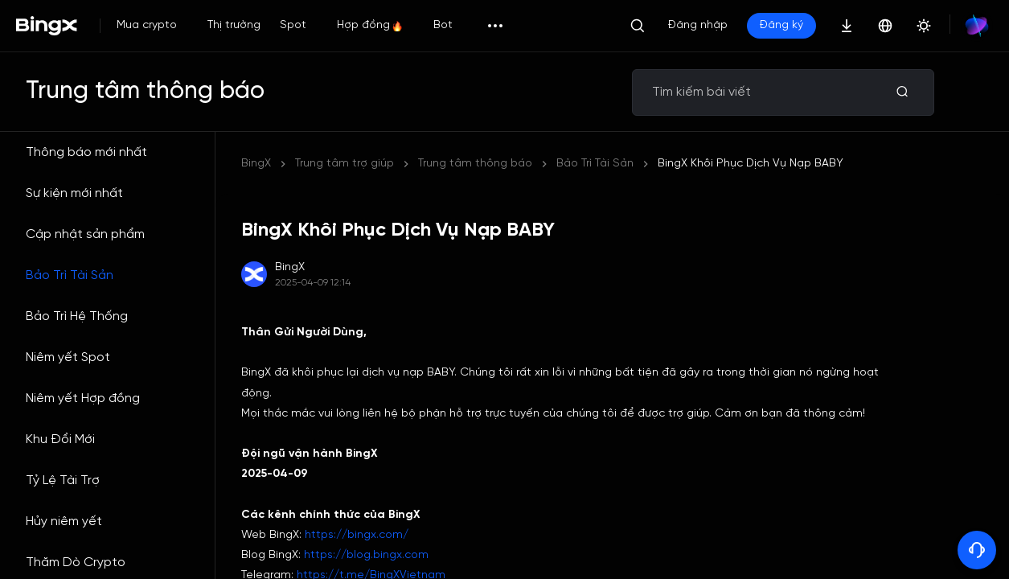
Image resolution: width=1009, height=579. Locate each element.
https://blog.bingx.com (366, 555)
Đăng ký (781, 25)
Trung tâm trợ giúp (344, 164)
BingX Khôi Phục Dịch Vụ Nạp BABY (511, 164)
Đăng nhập (698, 25)
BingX (256, 164)
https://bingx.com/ (356, 535)
